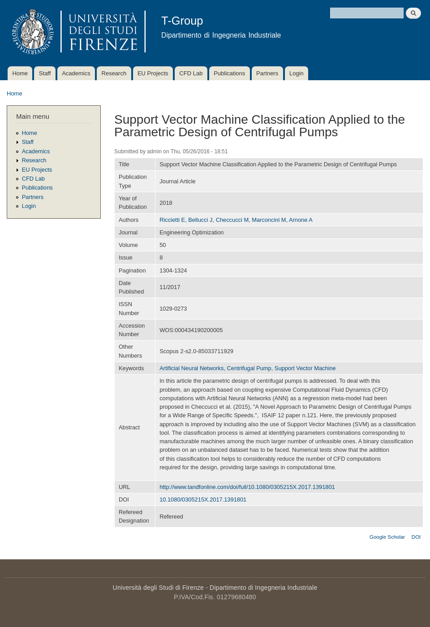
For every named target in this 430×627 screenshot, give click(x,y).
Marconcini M (269, 219)
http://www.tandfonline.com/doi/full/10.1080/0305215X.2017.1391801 (247, 487)
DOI (416, 537)
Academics (76, 73)
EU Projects (153, 73)
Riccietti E (172, 219)
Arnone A (301, 219)
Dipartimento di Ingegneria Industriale (263, 587)
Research (114, 73)
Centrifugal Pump (249, 368)
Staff (45, 73)
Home (20, 73)
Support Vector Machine (305, 368)
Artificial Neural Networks (191, 368)
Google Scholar (387, 537)
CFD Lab (190, 73)
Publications (229, 73)
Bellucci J (200, 219)
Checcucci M (232, 219)
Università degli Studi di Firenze (158, 587)
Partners (267, 73)
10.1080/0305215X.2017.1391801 (202, 499)
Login (296, 73)
